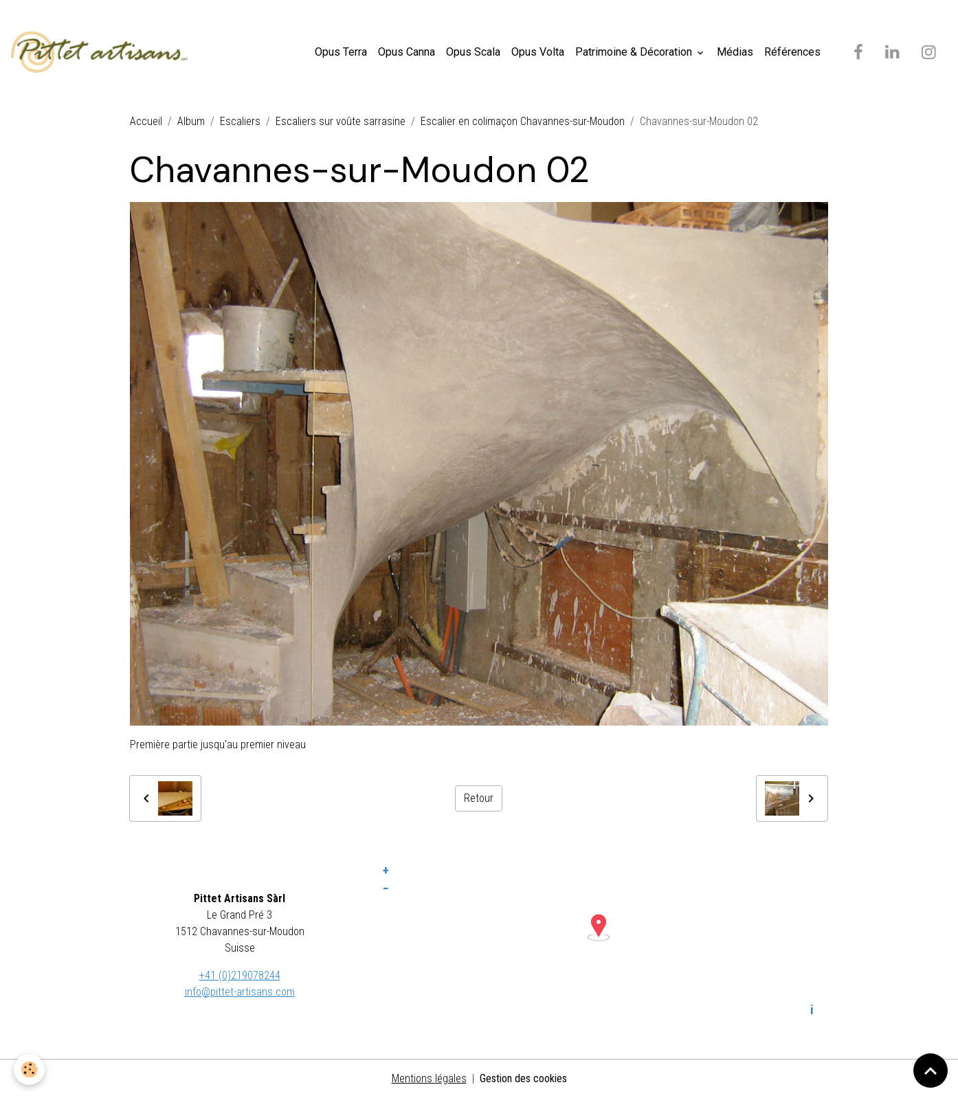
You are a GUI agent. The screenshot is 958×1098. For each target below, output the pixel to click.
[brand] (102, 52)
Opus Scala (473, 51)
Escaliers (240, 121)
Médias (735, 51)
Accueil (146, 121)
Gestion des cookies (523, 1078)
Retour (478, 798)
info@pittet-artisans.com (240, 991)
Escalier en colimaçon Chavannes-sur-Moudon (523, 121)
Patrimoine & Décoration (635, 51)
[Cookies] (29, 1069)
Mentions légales (429, 1078)
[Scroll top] (930, 1070)
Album (191, 121)
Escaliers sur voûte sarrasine (340, 121)
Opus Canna (406, 51)
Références (792, 51)
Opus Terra (341, 51)
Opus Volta (537, 51)
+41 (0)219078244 (239, 975)
